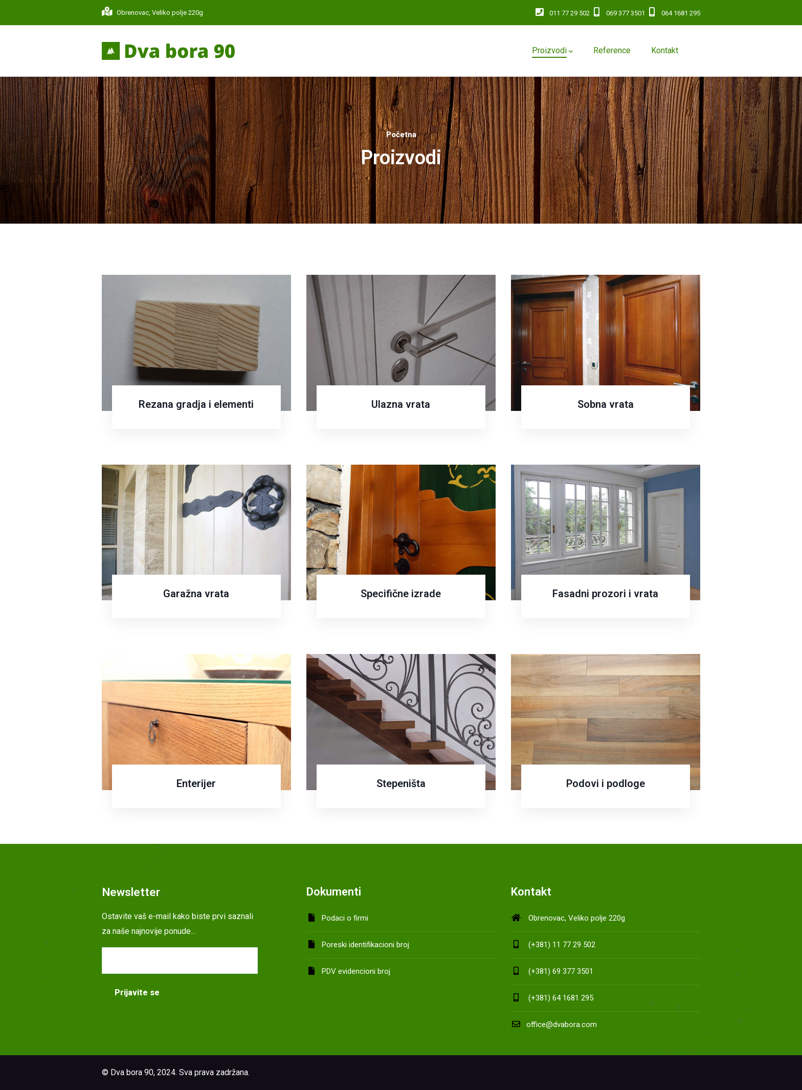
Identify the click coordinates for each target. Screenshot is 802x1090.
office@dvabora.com (554, 1024)
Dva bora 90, (132, 1072)
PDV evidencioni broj (356, 971)
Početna (401, 134)
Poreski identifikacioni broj (365, 944)
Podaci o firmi (345, 918)
